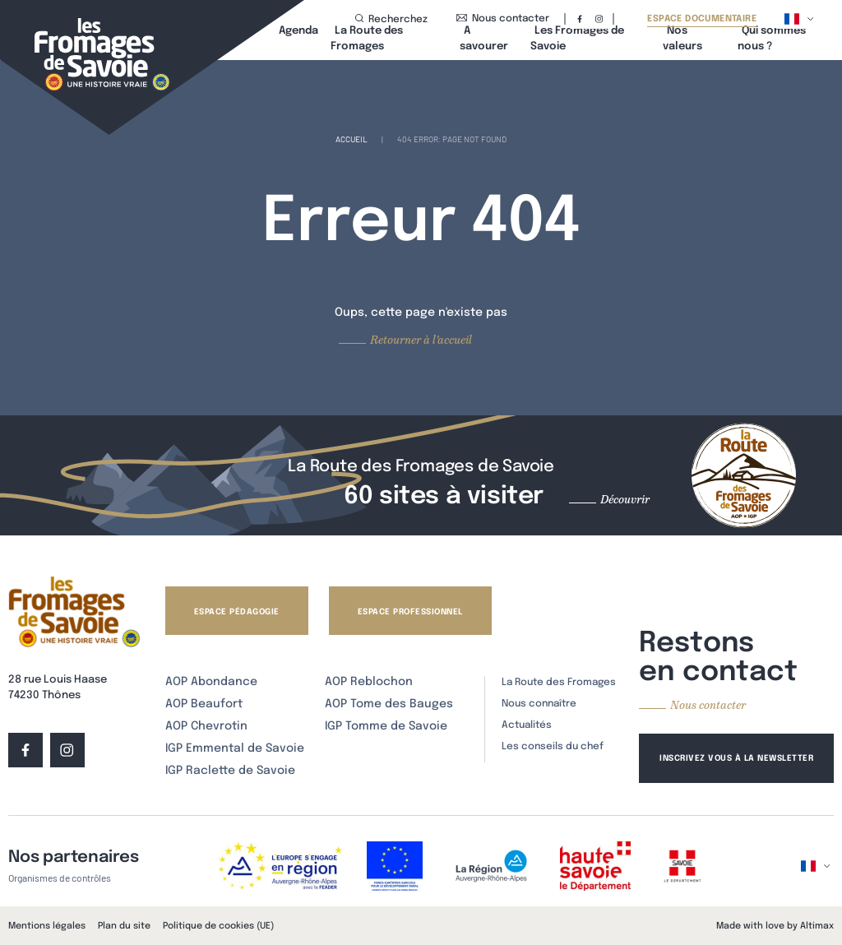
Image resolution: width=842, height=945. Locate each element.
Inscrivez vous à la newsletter (736, 758)
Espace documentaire (701, 19)
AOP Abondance (211, 682)
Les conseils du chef (553, 747)
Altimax (817, 926)
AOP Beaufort (204, 704)
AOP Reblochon (369, 682)
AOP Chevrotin (206, 726)
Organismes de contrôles (59, 877)
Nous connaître (539, 704)
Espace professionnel (410, 612)
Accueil (351, 139)
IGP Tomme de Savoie (386, 726)
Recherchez (391, 19)
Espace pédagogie (237, 612)
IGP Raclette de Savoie (230, 770)
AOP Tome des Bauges (389, 704)
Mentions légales (47, 926)
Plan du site (124, 926)
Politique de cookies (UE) (218, 926)
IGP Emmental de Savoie (234, 748)
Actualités (527, 725)
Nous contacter (502, 19)
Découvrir (625, 499)
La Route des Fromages (559, 683)
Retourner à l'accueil (421, 339)
